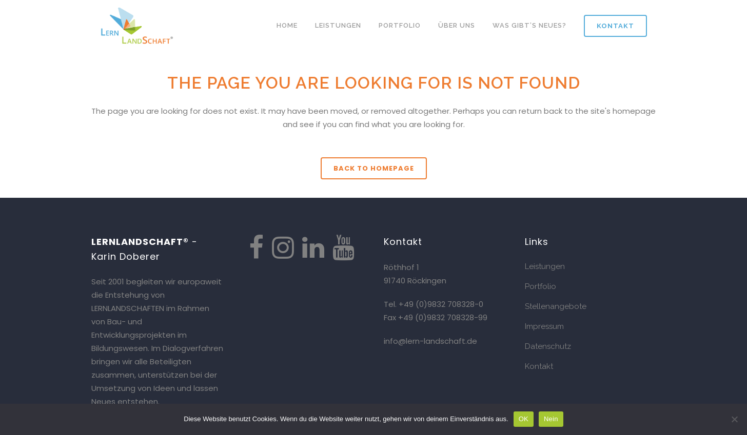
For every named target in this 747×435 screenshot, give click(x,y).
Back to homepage (373, 168)
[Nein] (734, 419)
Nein (551, 419)
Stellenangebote (555, 306)
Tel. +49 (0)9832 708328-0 (433, 304)
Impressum (544, 326)
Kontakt (615, 26)
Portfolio (540, 286)
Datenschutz (548, 346)
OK (523, 419)
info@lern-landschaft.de (430, 341)
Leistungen (545, 266)
